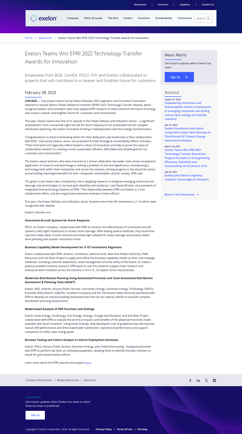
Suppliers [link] (185, 4)
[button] (208, 18)
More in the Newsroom (182, 194)
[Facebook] (190, 380)
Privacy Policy (104, 429)
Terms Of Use (125, 429)
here (88, 363)
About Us (90, 380)
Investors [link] (163, 4)
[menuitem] (73, 18)
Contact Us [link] (208, 4)
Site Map (142, 429)
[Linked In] (198, 380)
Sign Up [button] (35, 415)
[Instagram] (214, 380)
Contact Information (39, 380)
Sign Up (179, 77)
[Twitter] (206, 380)
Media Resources (68, 380)
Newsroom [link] (140, 4)
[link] (44, 18)
